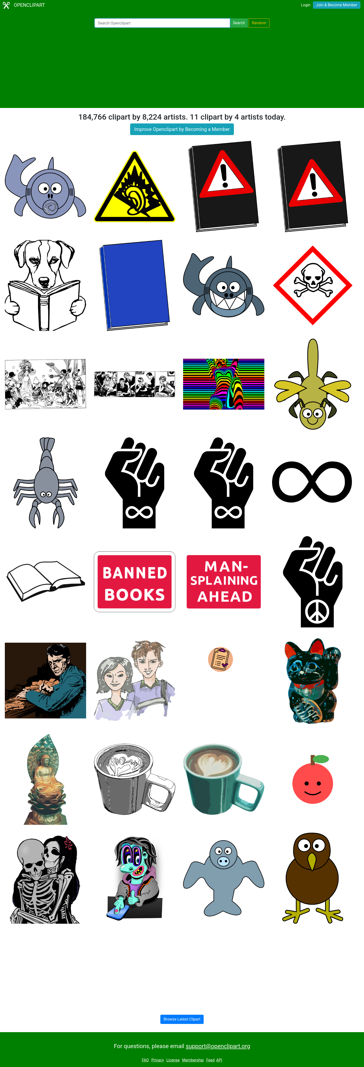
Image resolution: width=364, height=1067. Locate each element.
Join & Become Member (336, 5)
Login (305, 5)
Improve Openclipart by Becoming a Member (182, 129)
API (219, 1060)
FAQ (145, 1060)
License (173, 1060)
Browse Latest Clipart (182, 1019)
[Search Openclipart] (162, 23)
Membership (193, 1060)
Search (239, 23)
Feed (210, 1060)
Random (259, 23)
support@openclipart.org (218, 1046)
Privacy (157, 1060)
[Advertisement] (182, 68)
